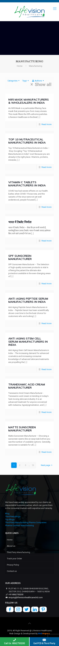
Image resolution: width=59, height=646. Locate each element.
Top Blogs (9, 519)
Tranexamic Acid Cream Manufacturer (26, 386)
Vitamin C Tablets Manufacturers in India (27, 183)
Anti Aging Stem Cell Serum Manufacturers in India (28, 342)
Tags (26, 81)
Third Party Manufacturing (18, 552)
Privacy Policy (13, 565)
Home (19, 66)
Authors (38, 81)
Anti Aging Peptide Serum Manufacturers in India (28, 300)
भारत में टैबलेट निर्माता (19, 222)
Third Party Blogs (12, 516)
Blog (7, 513)
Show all (40, 84)
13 (33, 465)
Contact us (12, 571)
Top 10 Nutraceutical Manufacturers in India (27, 141)
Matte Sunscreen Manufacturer (22, 428)
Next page (47, 465)
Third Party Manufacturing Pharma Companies (25, 522)
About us (11, 546)
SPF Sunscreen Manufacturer (20, 257)
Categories (14, 81)
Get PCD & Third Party (44, 641)
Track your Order (14, 558)
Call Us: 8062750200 (14, 641)
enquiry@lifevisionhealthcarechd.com (25, 597)
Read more (46, 124)
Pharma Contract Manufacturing (19, 525)
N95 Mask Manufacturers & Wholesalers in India (28, 101)
